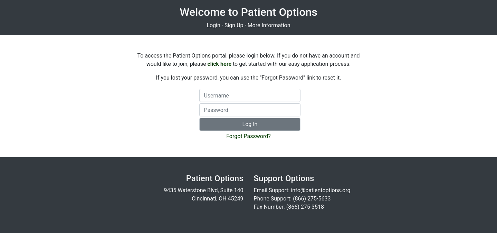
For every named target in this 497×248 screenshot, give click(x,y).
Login (213, 25)
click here (219, 64)
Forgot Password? (248, 136)
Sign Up (233, 25)
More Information (269, 25)
